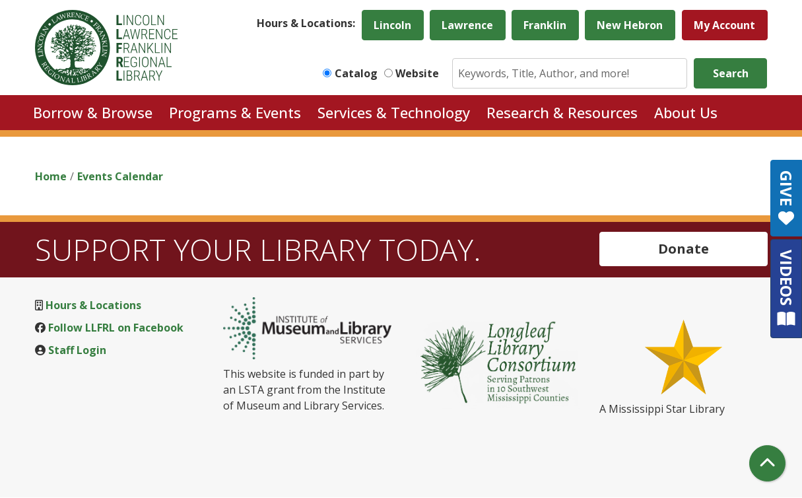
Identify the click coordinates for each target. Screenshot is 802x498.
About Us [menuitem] (686, 112)
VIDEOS (786, 288)
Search (731, 73)
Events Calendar (120, 176)
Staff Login (77, 350)
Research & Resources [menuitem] (562, 112)
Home (51, 176)
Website (417, 73)
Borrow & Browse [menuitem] (92, 112)
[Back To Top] (767, 463)
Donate (683, 249)
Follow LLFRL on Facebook (116, 327)
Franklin (544, 25)
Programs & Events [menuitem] (235, 112)
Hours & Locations (93, 305)
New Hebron (630, 25)
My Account (724, 25)
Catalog (356, 73)
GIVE (786, 198)
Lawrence (467, 25)
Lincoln (392, 25)
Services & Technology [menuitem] (393, 112)
